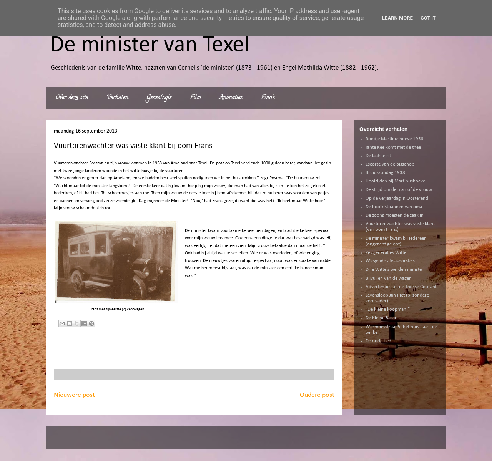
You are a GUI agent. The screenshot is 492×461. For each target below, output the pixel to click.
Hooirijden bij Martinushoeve (395, 181)
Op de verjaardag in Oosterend (397, 198)
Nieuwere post (74, 395)
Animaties (231, 98)
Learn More (397, 18)
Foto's (268, 98)
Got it (428, 18)
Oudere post (317, 395)
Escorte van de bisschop (390, 164)
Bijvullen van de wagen (389, 278)
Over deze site (71, 98)
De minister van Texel (149, 45)
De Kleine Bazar (381, 317)
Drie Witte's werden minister (395, 269)
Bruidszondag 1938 (385, 172)
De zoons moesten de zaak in (395, 215)
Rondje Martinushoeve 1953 (395, 138)
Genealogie (158, 98)
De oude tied (378, 340)
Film (195, 98)
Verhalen (117, 98)
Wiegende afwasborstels (390, 261)
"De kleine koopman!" (388, 309)
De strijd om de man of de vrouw (399, 189)
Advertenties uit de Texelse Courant (401, 286)
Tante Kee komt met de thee (393, 147)
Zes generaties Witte (386, 252)
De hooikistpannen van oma (394, 206)
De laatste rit (378, 155)
